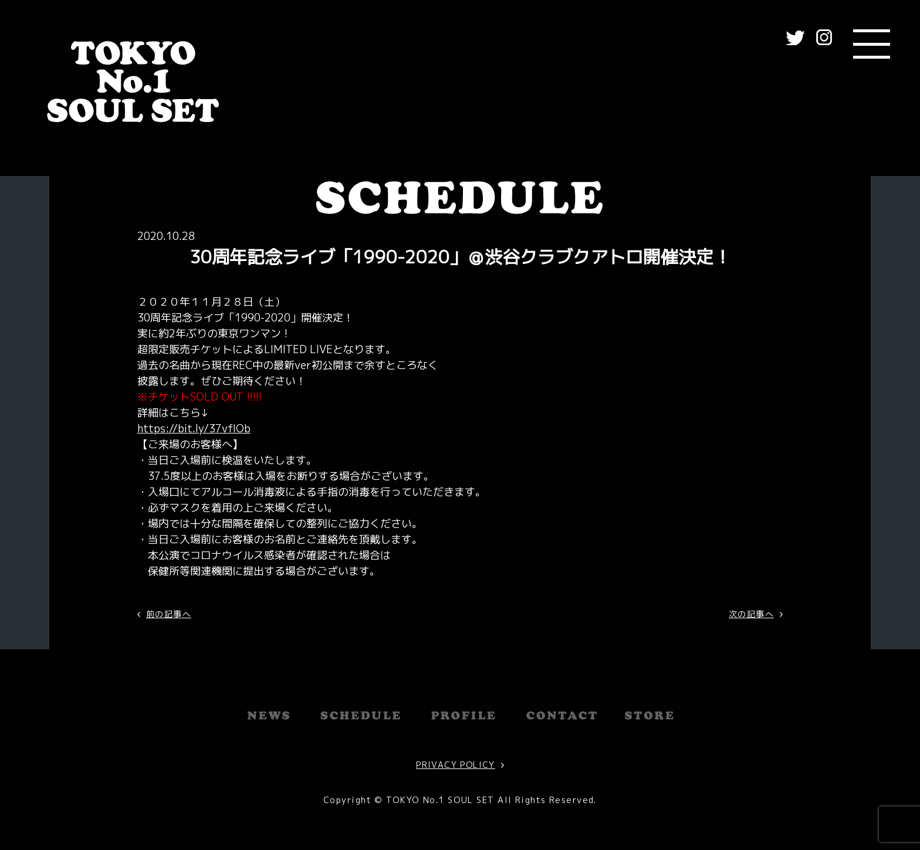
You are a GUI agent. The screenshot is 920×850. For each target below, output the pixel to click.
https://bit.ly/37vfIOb (194, 428)
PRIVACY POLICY (455, 764)
